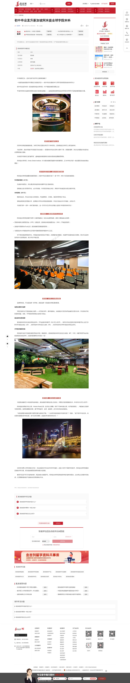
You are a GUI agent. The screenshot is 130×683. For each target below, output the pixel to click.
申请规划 (97, 118)
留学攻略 (21, 9)
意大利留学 (62, 631)
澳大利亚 (26, 11)
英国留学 (37, 639)
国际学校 (57, 11)
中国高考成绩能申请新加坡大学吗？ (68, 590)
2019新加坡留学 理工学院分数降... (27, 587)
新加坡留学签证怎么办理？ (23, 617)
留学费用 (97, 106)
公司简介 (75, 631)
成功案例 (63, 9)
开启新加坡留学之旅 (44, 523)
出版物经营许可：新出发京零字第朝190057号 (92, 670)
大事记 (74, 637)
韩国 (31, 11)
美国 (38, 9)
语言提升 (89, 9)
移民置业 (107, 11)
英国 (34, 9)
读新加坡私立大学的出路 (24, 594)
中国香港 (49, 650)
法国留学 (62, 637)
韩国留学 (49, 644)
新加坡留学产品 (47, 572)
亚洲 (39, 11)
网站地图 (75, 646)
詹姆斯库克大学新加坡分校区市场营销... (70, 594)
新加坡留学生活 (19, 576)
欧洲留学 (81, 667)
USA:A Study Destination (90, 667)
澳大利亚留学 (38, 648)
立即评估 (62, 541)
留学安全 (100, 9)
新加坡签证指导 (45, 576)
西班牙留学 (62, 633)
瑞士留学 (62, 651)
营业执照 (75, 644)
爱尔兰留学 (37, 642)
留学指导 (111, 118)
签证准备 (89, 11)
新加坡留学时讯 (32, 576)
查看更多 (105, 72)
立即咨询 (58, 523)
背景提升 (112, 106)
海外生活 (107, 9)
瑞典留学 (62, 644)
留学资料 (82, 9)
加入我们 (75, 651)
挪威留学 (62, 642)
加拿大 (46, 9)
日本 (42, 9)
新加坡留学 (49, 631)
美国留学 (37, 631)
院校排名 (70, 9)
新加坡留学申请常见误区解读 (66, 587)
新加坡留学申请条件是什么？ (24, 606)
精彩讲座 (63, 11)
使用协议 (75, 642)
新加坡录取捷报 (19, 572)
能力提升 (82, 11)
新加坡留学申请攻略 (33, 572)
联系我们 (75, 633)
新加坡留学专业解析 (61, 572)
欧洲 (35, 11)
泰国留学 (49, 635)
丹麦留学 (62, 635)
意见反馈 (75, 635)
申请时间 (97, 114)
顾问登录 (75, 648)
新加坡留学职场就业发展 (77, 572)
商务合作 (75, 640)
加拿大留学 (37, 633)
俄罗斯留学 (62, 657)
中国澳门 (49, 652)
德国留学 (62, 640)
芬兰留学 (62, 646)
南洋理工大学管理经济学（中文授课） (28, 590)
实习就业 (100, 11)
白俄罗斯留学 (63, 659)
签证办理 (112, 110)
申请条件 (104, 106)
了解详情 (49, 31)
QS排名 (104, 118)
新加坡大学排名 (57, 576)
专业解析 (104, 114)
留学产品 (57, 9)
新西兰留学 (37, 650)
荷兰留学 (62, 648)
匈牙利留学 (62, 653)
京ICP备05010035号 (56, 670)
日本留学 (49, 642)
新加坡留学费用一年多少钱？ (24, 611)
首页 (15, 15)
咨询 (45, 587)
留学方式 (104, 110)
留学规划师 (28, 9)
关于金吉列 (104, 3)
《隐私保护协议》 (56, 544)
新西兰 (20, 11)
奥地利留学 (62, 655)
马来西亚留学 (50, 633)
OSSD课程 (70, 11)
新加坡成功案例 (70, 576)
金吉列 (17, 25)
